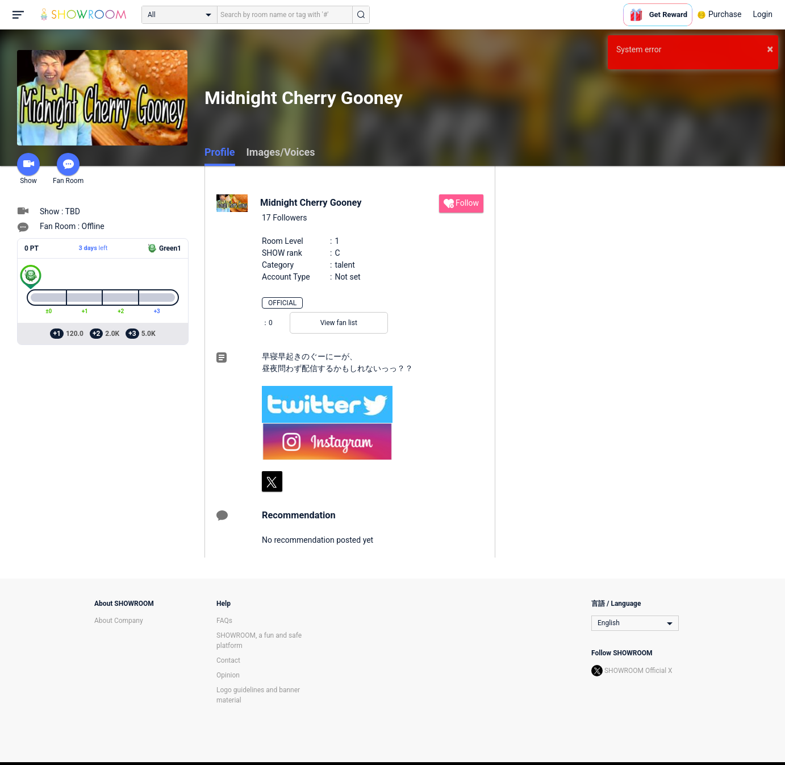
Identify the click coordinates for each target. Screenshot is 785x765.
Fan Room (68, 169)
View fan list (338, 323)
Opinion (228, 675)
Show (28, 169)
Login (763, 14)
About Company (118, 621)
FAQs (224, 621)
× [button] (770, 49)
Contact (228, 660)
